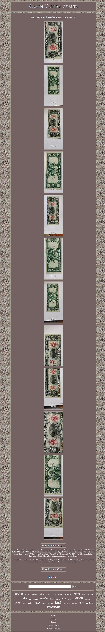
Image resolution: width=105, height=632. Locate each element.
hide (42, 594)
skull (37, 602)
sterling (74, 603)
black (60, 594)
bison (79, 598)
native (30, 603)
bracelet (70, 599)
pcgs (24, 603)
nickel (17, 602)
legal (58, 602)
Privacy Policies (53, 625)
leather (18, 593)
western (89, 603)
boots (52, 599)
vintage (90, 594)
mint (54, 594)
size (64, 598)
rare (83, 594)
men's (30, 599)
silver (77, 593)
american (53, 607)
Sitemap (53, 619)
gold (64, 603)
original (87, 599)
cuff (48, 603)
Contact (53, 622)
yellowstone (68, 594)
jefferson (34, 594)
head (27, 594)
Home (53, 616)
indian (43, 603)
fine (52, 603)
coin (68, 603)
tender (44, 598)
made (35, 599)
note (81, 602)
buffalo (22, 598)
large (58, 599)
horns (48, 594)
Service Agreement (53, 628)
